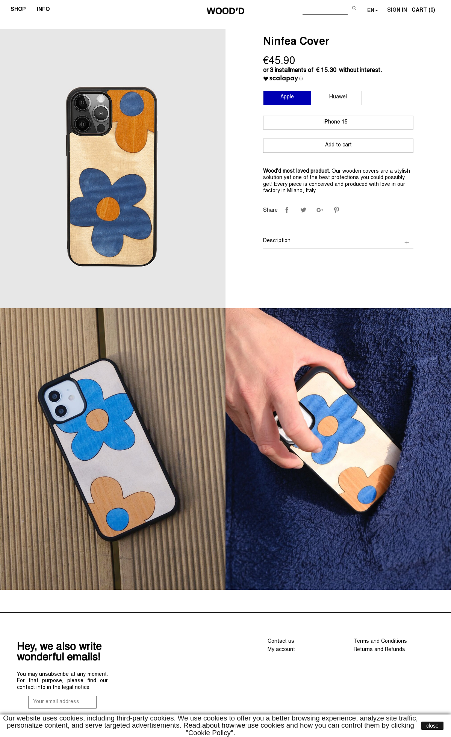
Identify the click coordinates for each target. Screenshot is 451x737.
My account (281, 650)
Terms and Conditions (380, 641)
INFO (45, 10)
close (432, 726)
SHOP (20, 10)
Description (277, 241)
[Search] (325, 9)
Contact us (281, 641)
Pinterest (336, 210)
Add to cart (338, 145)
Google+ (320, 210)
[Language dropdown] (373, 11)
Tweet (303, 210)
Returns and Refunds (379, 650)
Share (287, 210)
